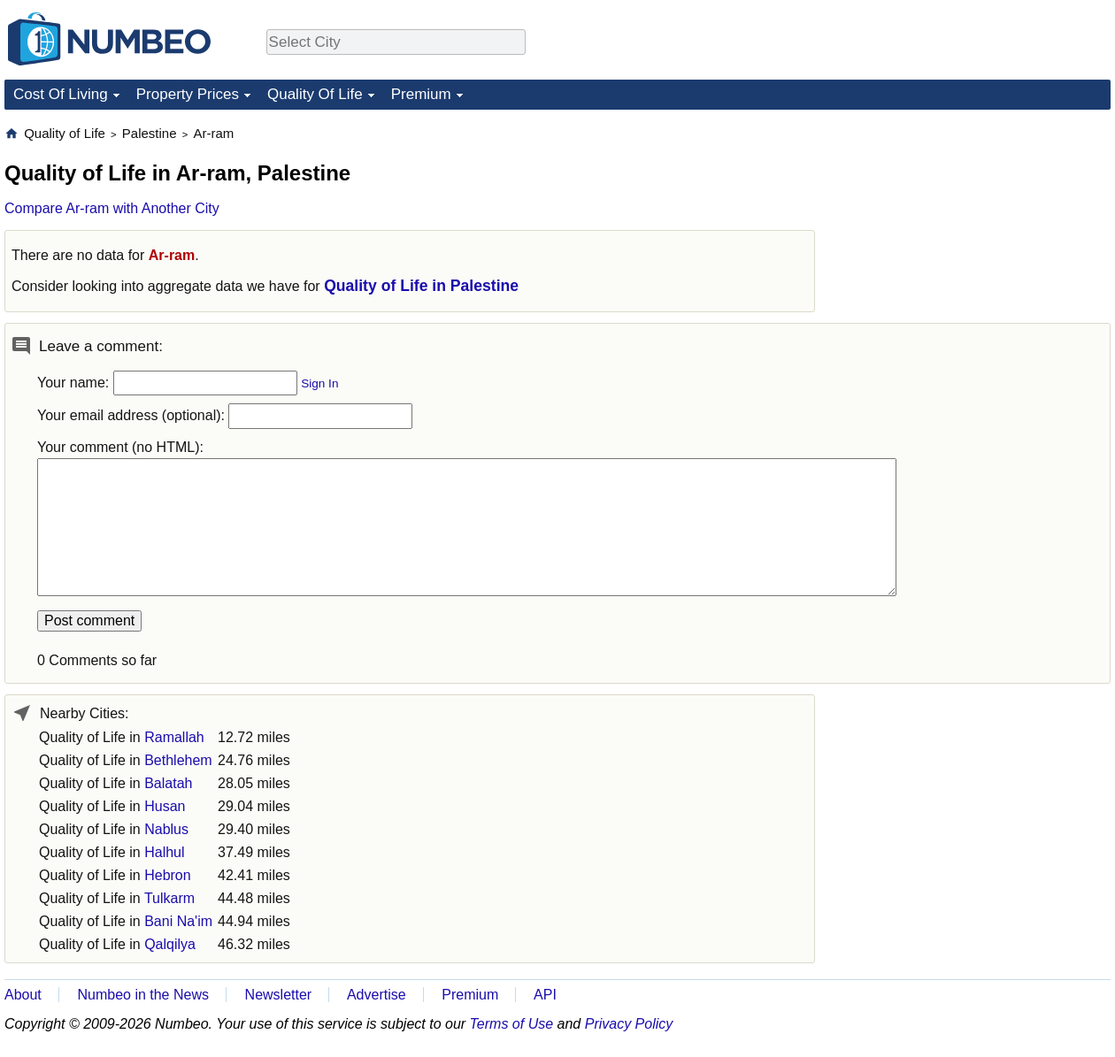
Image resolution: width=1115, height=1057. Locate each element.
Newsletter (278, 994)
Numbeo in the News (143, 994)
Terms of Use (512, 1023)
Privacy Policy (629, 1023)
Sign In (319, 383)
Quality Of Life (315, 94)
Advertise (376, 994)
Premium (421, 94)
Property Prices (187, 94)
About (23, 994)
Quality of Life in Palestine (421, 286)
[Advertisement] (978, 235)
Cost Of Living (60, 94)
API (545, 994)
